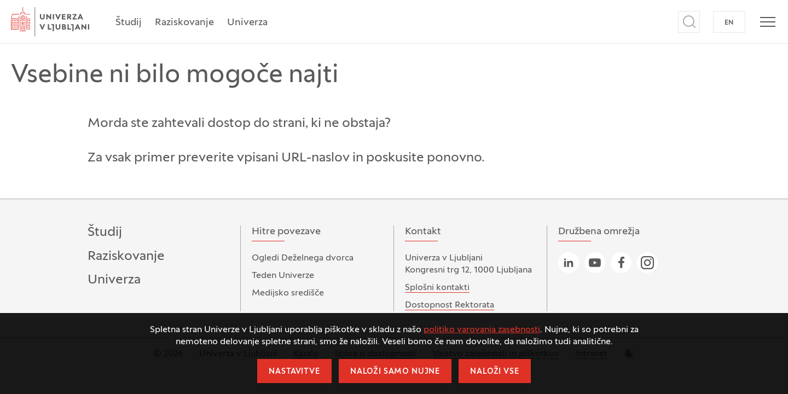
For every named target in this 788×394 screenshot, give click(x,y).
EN (729, 23)
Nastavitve (294, 371)
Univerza (247, 22)
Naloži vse (494, 371)
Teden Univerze (283, 275)
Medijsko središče (288, 293)
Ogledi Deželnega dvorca (303, 258)
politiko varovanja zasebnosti (482, 330)
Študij (128, 22)
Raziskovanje (184, 22)
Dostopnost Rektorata (449, 305)
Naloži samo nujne (395, 371)
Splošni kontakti (437, 287)
